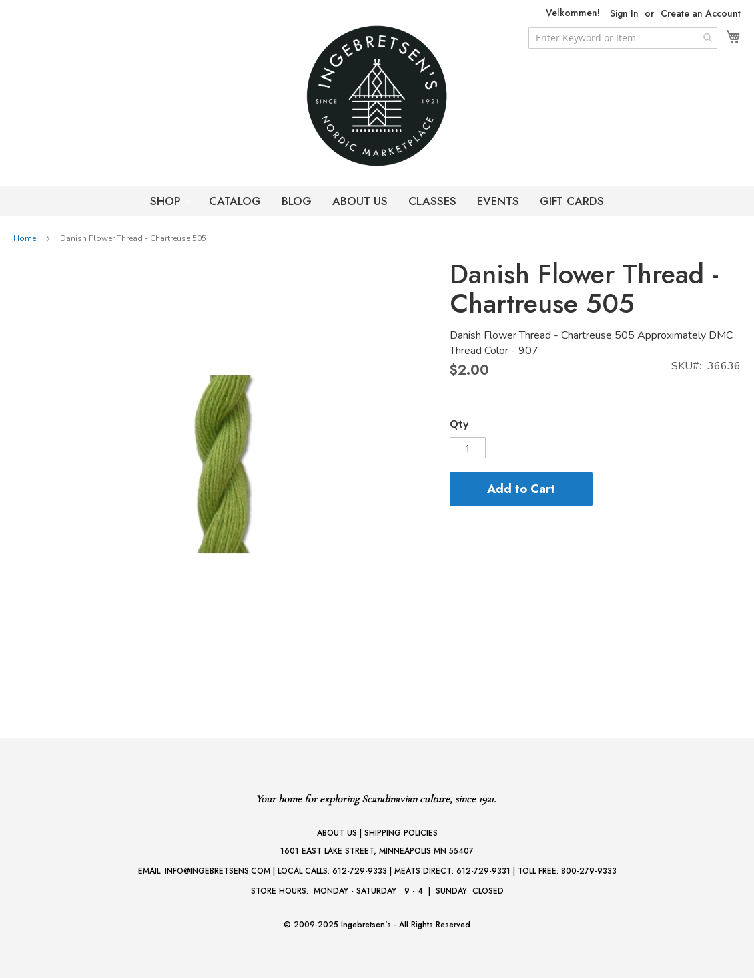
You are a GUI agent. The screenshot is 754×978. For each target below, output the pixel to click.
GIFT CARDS (572, 201)
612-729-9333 (359, 871)
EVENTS (498, 201)
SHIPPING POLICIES (401, 833)
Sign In (624, 13)
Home (24, 238)
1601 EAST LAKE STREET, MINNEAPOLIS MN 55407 (377, 851)
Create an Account (701, 13)
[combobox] (622, 38)
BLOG (297, 201)
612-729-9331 (483, 871)
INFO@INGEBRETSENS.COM (217, 871)
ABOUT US (360, 201)
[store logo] (377, 96)
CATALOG (235, 201)
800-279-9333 (589, 871)
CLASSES (432, 201)
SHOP (167, 201)
